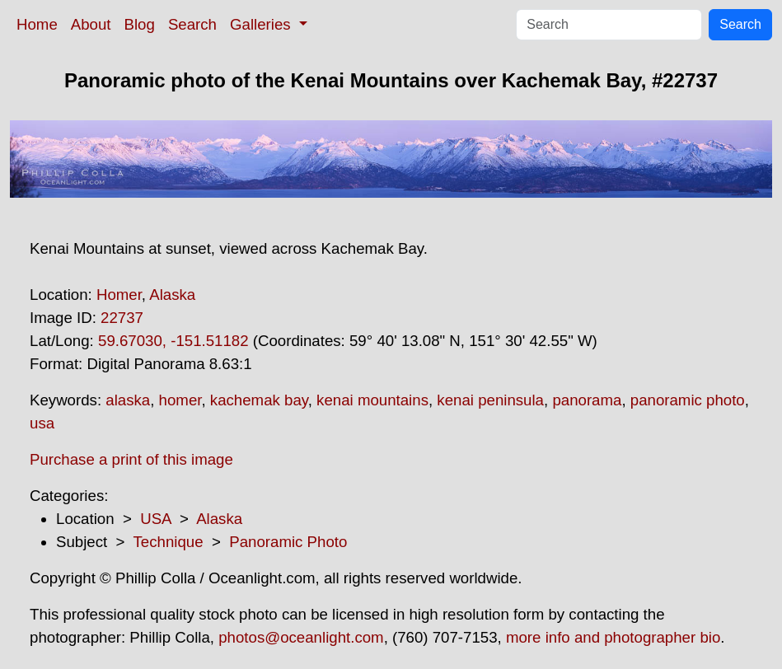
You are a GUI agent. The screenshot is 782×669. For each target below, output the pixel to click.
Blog (139, 24)
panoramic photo (687, 400)
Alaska (172, 294)
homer (180, 400)
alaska (127, 400)
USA (155, 518)
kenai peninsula (490, 400)
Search (192, 24)
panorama (586, 400)
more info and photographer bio (613, 637)
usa (42, 423)
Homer (119, 294)
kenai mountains (372, 400)
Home (37, 24)
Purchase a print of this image (131, 459)
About (91, 24)
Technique (168, 541)
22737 (122, 317)
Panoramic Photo (288, 541)
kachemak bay (259, 400)
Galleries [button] (262, 24)
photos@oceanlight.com (300, 637)
